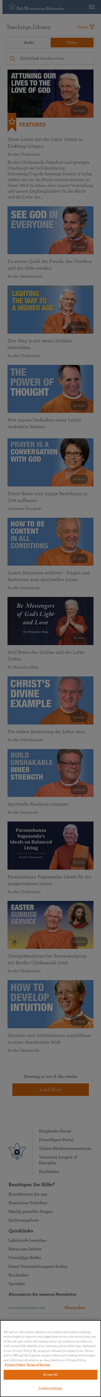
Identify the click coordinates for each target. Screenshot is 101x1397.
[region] (50, 1358)
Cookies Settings (50, 1388)
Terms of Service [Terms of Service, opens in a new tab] (38, 1364)
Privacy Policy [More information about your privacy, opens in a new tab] (15, 1364)
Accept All (50, 1374)
